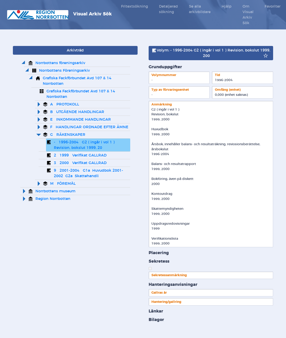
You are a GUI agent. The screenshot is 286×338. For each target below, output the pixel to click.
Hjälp (226, 6)
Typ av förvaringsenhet (170, 89)
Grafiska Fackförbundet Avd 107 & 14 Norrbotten (78, 80)
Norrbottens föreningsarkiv (60, 63)
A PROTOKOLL (64, 104)
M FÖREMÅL (63, 183)
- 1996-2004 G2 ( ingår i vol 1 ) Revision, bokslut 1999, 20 (85, 145)
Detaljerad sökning (168, 9)
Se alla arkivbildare (200, 9)
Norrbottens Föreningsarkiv (64, 70)
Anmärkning (161, 104)
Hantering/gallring (166, 302)
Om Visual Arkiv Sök (248, 15)
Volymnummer (163, 75)
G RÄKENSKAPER (67, 134)
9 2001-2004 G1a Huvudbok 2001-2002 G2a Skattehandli (88, 173)
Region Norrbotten (52, 199)
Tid (217, 75)
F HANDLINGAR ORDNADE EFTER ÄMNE (89, 127)
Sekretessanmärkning (169, 275)
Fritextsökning (134, 6)
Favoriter (272, 6)
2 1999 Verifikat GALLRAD (80, 155)
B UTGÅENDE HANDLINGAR (77, 112)
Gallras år (159, 292)
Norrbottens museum (55, 191)
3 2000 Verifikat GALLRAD (80, 163)
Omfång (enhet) (228, 89)
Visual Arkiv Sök (59, 14)
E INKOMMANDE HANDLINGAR (80, 119)
